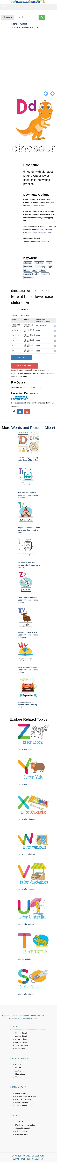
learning (45, 274)
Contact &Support (22, 1128)
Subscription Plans (22, 403)
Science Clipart (21, 1045)
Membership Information (25, 1125)
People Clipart (21, 1039)
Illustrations (20, 1074)
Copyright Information (24, 1134)
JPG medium (15, 336)
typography (40, 266)
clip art (42, 270)
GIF (13, 351)
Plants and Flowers (23, 1099)
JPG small (15, 341)
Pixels (26, 320)
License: (14, 315)
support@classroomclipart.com (36, 241)
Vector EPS (15, 331)
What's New (20, 1048)
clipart (26, 270)
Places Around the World (25, 1096)
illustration (39, 263)
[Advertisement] (27, 58)
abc (36, 274)
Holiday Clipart (21, 1042)
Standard (26, 316)
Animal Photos (21, 1106)
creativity (28, 274)
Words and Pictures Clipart (27, 27)
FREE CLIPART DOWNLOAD (16, 326)
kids (34, 270)
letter (49, 263)
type (50, 266)
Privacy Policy (21, 1131)
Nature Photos (21, 1093)
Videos (18, 1077)
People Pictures (21, 1103)
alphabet (27, 263)
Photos (18, 1068)
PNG (13, 346)
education (28, 266)
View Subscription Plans (42, 232)
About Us (19, 1122)
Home (14, 24)
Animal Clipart (21, 1036)
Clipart (23, 24)
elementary (28, 278)
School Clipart (21, 1033)
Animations (19, 1071)
